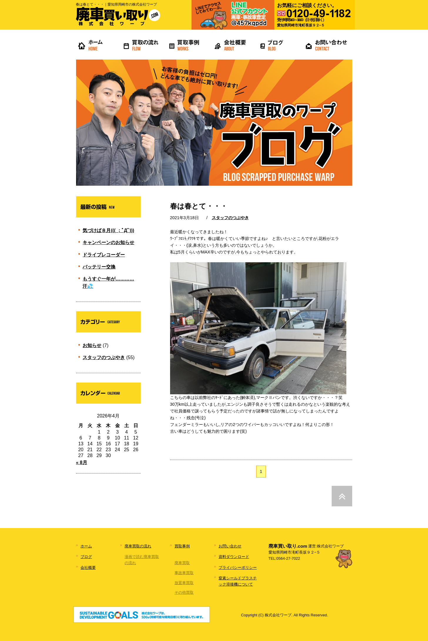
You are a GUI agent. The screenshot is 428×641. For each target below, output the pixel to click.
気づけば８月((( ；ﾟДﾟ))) (108, 230)
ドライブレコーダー (104, 254)
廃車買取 (182, 563)
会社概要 (88, 567)
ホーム (86, 546)
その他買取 (184, 592)
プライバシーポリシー (238, 567)
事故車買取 (184, 573)
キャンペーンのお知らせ (108, 242)
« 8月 (81, 462)
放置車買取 (184, 583)
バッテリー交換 (99, 266)
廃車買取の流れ (138, 546)
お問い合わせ (230, 546)
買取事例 (182, 546)
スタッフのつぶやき (230, 217)
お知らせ (92, 345)
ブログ (86, 556)
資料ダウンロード (234, 556)
